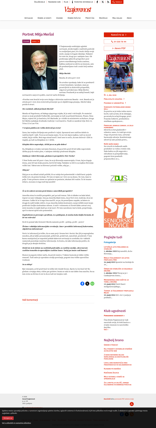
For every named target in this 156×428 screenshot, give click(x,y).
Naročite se (119, 35)
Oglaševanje (39, 1)
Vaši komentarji (30, 300)
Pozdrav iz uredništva (115, 103)
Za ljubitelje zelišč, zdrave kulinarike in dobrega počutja (117, 384)
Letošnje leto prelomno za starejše (116, 248)
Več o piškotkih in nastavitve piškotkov (16, 423)
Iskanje (117, 1)
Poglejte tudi (113, 237)
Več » (106, 330)
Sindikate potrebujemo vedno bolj (117, 108)
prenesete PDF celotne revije (124, 399)
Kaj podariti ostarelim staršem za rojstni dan (118, 350)
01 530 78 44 (118, 41)
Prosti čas (89, 18)
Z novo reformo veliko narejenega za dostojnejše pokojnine (116, 357)
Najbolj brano (114, 340)
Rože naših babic (111, 144)
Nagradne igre (54, 1)
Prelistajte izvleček (114, 99)
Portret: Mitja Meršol (38, 34)
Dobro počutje (74, 18)
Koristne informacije (82, 1)
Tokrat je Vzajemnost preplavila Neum (119, 292)
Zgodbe (59, 18)
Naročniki (107, 399)
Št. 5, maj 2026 (110, 95)
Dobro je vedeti (44, 18)
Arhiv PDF (119, 48)
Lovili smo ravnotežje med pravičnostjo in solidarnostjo (118, 364)
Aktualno (28, 18)
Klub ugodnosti (115, 310)
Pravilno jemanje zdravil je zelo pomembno (118, 126)
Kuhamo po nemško (112, 369)
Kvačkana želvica (111, 373)
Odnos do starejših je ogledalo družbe (118, 270)
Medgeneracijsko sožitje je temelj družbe (116, 281)
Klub (66, 1)
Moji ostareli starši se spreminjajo (114, 378)
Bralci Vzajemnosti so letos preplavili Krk (116, 259)
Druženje (103, 18)
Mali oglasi (117, 18)
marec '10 (35, 41)
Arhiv (129, 18)
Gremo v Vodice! (111, 345)
